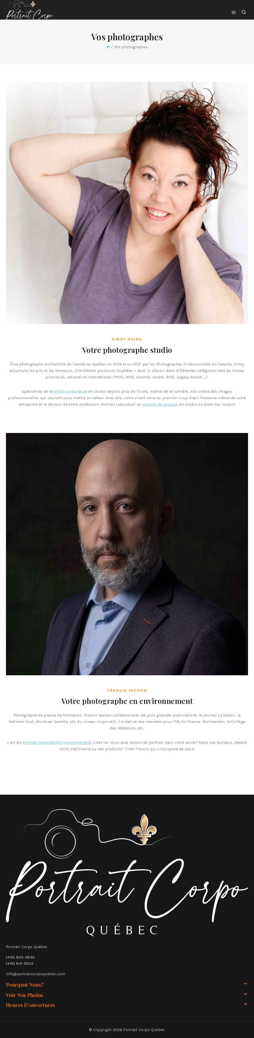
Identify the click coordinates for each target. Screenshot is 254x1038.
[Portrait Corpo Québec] (29, 12)
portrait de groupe (159, 409)
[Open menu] (233, 12)
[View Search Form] (243, 12)
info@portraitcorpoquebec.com (35, 973)
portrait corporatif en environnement (57, 747)
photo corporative (70, 396)
